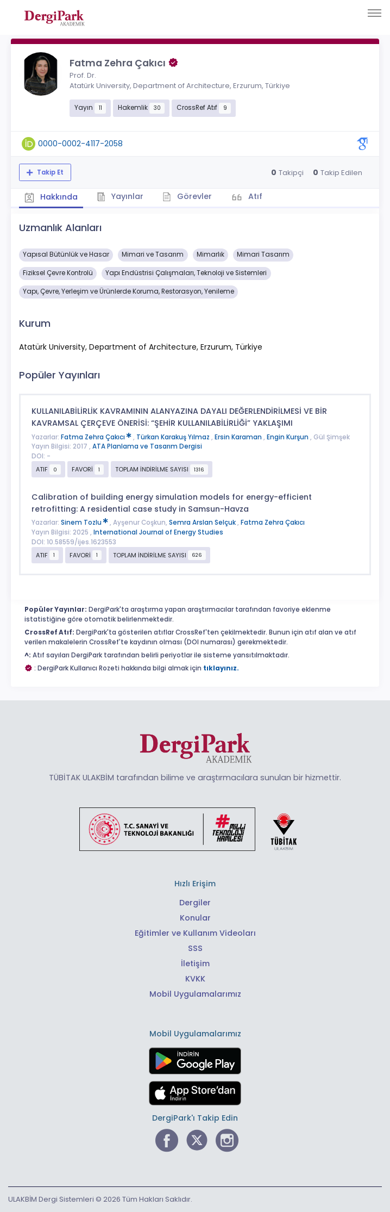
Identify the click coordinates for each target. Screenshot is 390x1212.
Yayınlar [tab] (120, 196)
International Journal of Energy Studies (158, 532)
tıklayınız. (221, 668)
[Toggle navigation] (374, 13)
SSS (195, 948)
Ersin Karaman (239, 437)
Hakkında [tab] (51, 197)
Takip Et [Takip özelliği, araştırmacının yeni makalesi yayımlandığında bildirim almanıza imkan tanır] (49, 172)
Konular (195, 917)
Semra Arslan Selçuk (203, 522)
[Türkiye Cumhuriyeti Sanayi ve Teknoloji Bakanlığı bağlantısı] (195, 828)
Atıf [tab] (254, 196)
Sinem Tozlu (85, 522)
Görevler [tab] (187, 196)
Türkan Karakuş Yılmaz (173, 437)
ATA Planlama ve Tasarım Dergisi (147, 446)
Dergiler (195, 902)
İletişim (195, 963)
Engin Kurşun (288, 437)
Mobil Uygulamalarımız (195, 994)
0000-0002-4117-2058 (80, 143)
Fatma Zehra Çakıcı (97, 437)
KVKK (195, 978)
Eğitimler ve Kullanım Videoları (195, 933)
